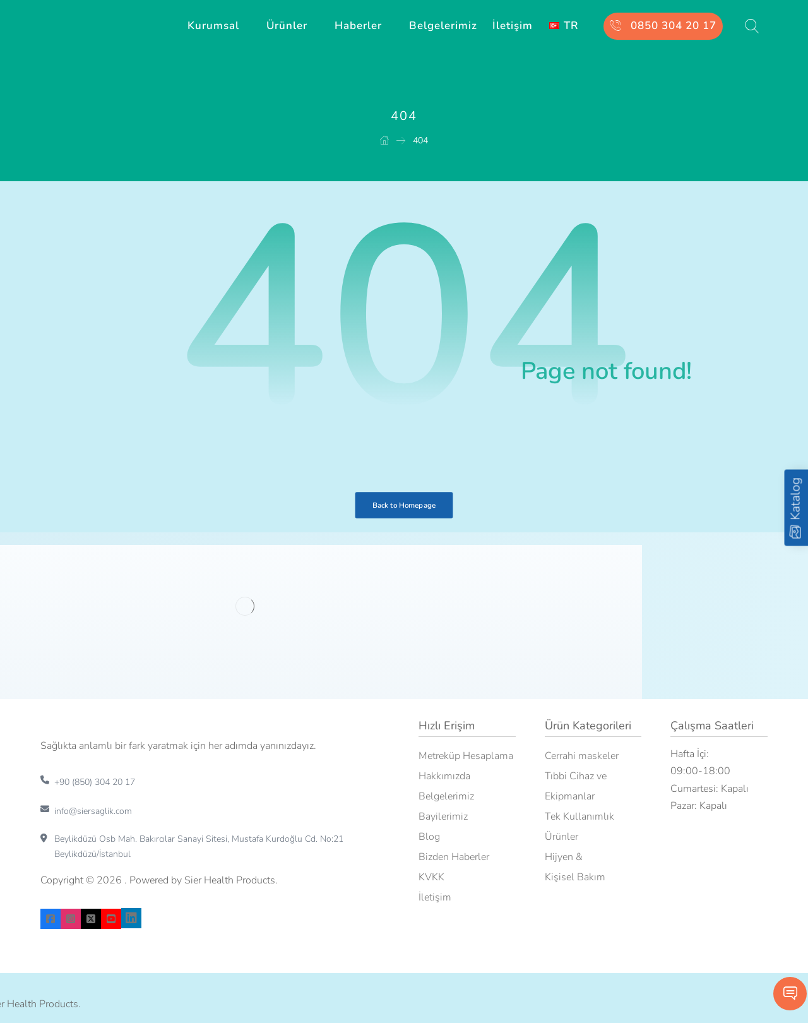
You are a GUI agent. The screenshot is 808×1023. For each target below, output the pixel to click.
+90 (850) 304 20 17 (94, 782)
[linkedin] (131, 918)
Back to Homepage (404, 505)
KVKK (431, 877)
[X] (91, 919)
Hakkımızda (444, 776)
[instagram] (71, 919)
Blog (429, 837)
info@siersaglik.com (93, 811)
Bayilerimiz (443, 816)
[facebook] (50, 919)
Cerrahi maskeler (582, 756)
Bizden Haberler (454, 857)
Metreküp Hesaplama (466, 756)
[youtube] (111, 919)
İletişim (435, 897)
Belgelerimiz (446, 796)
